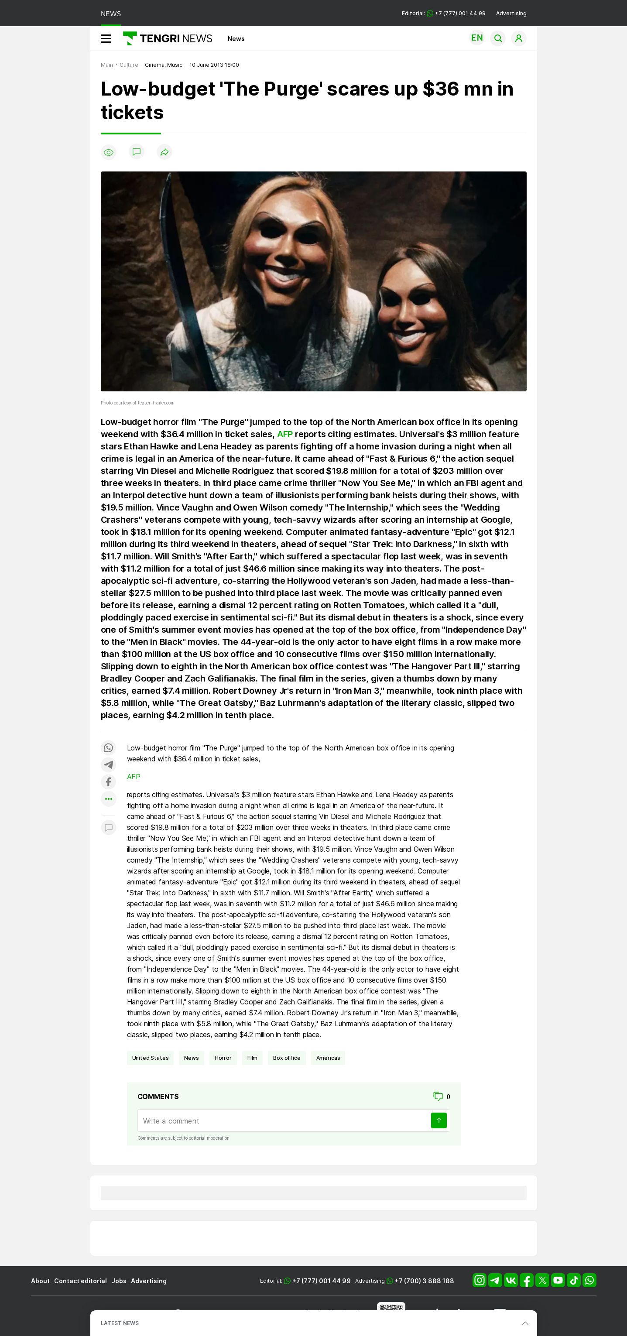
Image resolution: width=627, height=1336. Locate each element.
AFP (285, 434)
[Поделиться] (164, 152)
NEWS (111, 14)
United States (150, 1058)
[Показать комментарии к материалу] (108, 828)
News (236, 38)
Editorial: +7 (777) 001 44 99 (444, 13)
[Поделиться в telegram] (108, 765)
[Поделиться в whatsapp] (108, 748)
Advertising (511, 13)
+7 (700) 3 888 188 (424, 1281)
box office (286, 1058)
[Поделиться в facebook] (108, 782)
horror (223, 1058)
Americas (328, 1058)
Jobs (119, 1281)
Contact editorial (80, 1281)
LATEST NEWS (120, 1323)
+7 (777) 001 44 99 (321, 1281)
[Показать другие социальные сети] (108, 799)
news (191, 1058)
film (252, 1058)
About (40, 1281)
